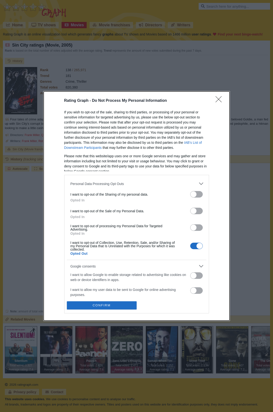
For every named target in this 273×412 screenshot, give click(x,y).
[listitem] (136, 183)
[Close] (220, 100)
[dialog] (137, 205)
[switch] (196, 194)
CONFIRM (102, 305)
